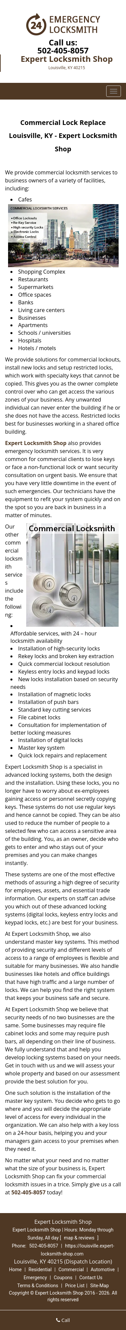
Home (15, 1269)
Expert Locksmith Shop (36, 443)
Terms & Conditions (37, 1285)
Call (63, 1320)
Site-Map (99, 1285)
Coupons (63, 1277)
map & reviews (79, 1237)
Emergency (35, 1277)
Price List (75, 1285)
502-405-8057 (63, 50)
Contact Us (90, 1277)
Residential (40, 1269)
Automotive (103, 1269)
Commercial (71, 1269)
